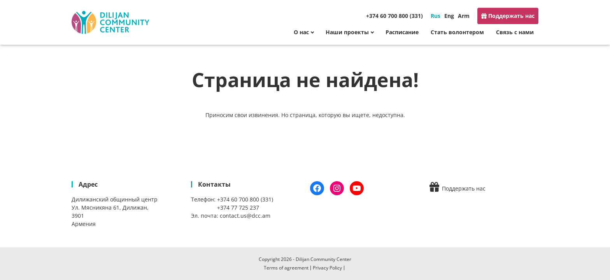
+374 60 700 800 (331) (394, 15)
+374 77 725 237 (238, 207)
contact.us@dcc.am (245, 215)
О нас (301, 32)
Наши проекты (347, 32)
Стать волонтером (457, 32)
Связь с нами (515, 32)
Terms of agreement (286, 267)
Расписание (402, 32)
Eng (449, 15)
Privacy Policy (327, 267)
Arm (464, 15)
